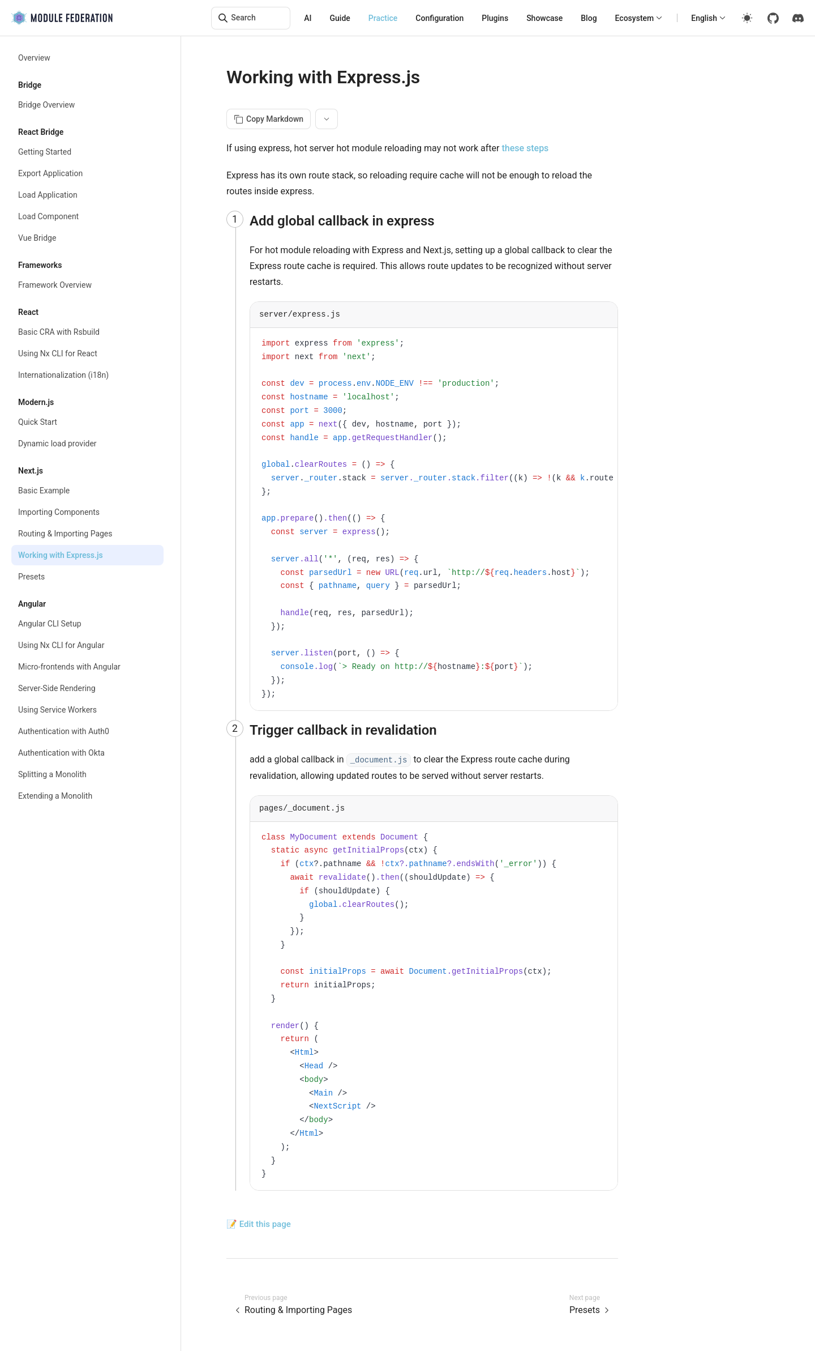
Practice (383, 18)
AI (307, 18)
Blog (589, 18)
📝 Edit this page (258, 1224)
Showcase (544, 18)
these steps (524, 148)
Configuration (439, 18)
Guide (340, 18)
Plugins (495, 18)
